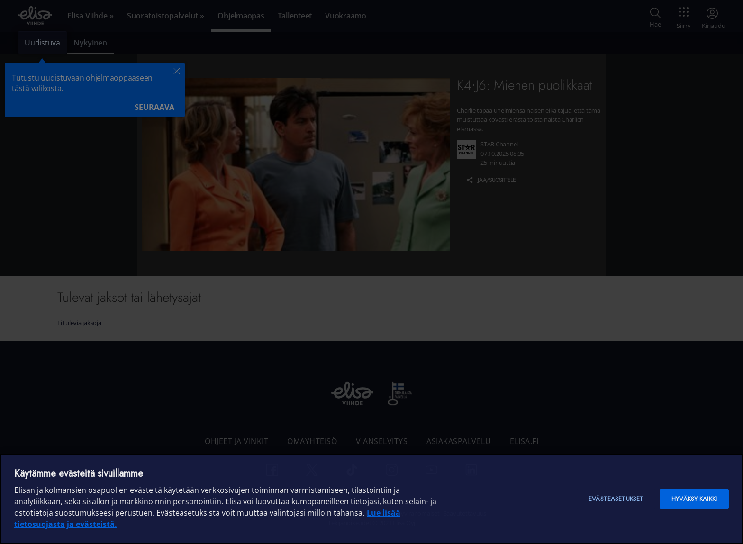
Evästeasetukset (616, 498)
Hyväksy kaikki (694, 498)
